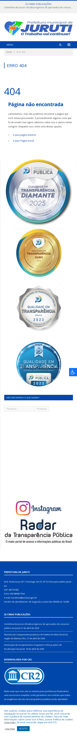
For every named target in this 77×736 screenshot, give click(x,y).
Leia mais (10, 722)
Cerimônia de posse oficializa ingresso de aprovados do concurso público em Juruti (39, 7)
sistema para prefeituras (44, 691)
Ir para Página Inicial (23, 140)
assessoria (14, 695)
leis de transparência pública (36, 699)
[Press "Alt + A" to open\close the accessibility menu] (73, 372)
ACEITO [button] (23, 728)
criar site (24, 691)
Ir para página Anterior (24, 134)
